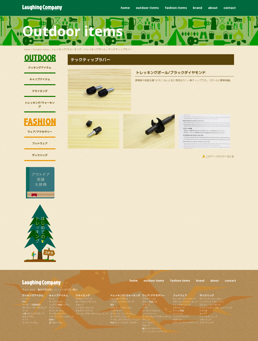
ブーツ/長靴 (178, 310)
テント (52, 298)
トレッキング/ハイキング (184, 298)
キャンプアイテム (40, 79)
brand (197, 8)
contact (230, 8)
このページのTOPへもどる (220, 156)
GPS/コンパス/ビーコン (121, 307)
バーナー (26, 298)
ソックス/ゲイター (181, 316)
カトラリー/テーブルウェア (34, 307)
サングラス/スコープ (119, 316)
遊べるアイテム (56, 322)
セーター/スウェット (151, 310)
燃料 (24, 301)
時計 (112, 304)
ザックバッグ (40, 155)
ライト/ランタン (56, 310)
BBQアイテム (28, 316)
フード (25, 310)
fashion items (176, 8)
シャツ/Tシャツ (149, 313)
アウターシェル (149, 298)
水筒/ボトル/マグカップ (33, 313)
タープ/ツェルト (56, 301)
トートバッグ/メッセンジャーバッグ (216, 307)
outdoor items (147, 8)
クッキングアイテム (39, 67)
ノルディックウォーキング (122, 301)
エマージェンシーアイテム (122, 313)
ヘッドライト (116, 310)
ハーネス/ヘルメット (85, 307)
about (213, 8)
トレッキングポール (95, 49)
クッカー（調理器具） (32, 304)
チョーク (80, 304)
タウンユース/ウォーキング (185, 301)
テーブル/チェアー (57, 313)
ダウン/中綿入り (149, 301)
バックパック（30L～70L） (212, 301)
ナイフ (25, 319)
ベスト (145, 307)
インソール (178, 313)
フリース (146, 304)
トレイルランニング (182, 304)
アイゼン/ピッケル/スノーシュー (125, 319)
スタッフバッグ (206, 322)
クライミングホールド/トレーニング (92, 313)
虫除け (52, 319)
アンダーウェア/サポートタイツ (156, 316)
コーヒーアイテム (30, 322)
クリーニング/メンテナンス (61, 316)
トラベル (204, 310)
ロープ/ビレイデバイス (86, 301)
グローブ (146, 325)
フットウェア (40, 143)
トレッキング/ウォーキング (66, 49)
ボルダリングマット (84, 310)
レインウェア (148, 322)
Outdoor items (41, 49)
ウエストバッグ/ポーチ (210, 304)
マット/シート (55, 307)
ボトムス (146, 319)
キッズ (203, 313)
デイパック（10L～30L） (211, 298)
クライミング (40, 91)
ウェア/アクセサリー (40, 131)
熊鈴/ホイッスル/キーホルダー (124, 322)
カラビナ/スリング (84, 298)
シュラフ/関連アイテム (59, 304)
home (125, 8)
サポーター (178, 319)
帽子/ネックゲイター (151, 328)
